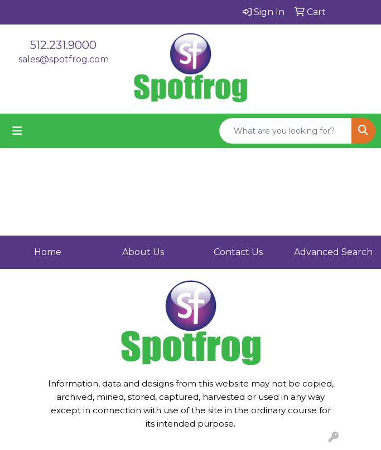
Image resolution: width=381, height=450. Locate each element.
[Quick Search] (285, 131)
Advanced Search (333, 252)
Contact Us (238, 252)
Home (47, 252)
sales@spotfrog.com (63, 59)
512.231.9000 (63, 45)
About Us (143, 252)
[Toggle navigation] (17, 131)
